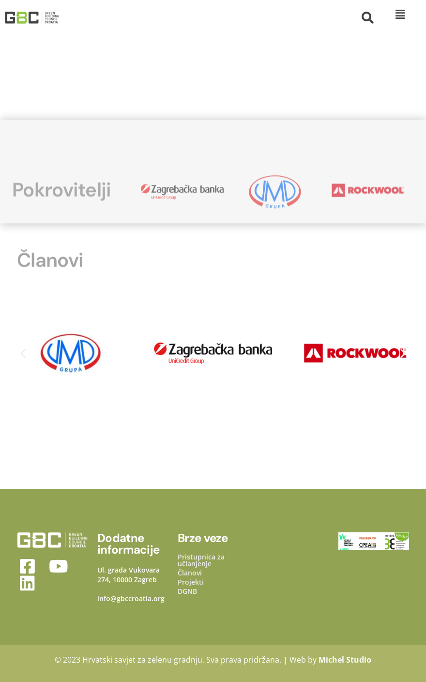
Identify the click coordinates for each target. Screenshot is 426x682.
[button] (400, 14)
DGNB (187, 591)
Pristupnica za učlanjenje (201, 560)
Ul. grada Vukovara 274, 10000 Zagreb (128, 574)
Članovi (190, 573)
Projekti (191, 582)
